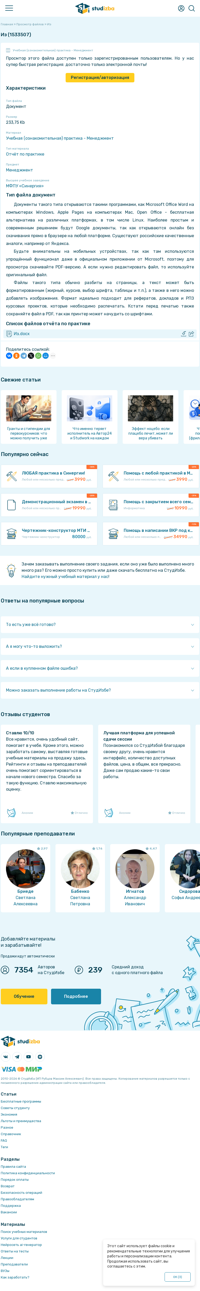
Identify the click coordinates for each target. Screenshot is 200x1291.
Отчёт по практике (25, 154)
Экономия (9, 1114)
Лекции (7, 1258)
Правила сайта (13, 1167)
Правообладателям (17, 1199)
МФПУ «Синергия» (25, 185)
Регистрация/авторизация (100, 77)
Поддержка (11, 1206)
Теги (4, 1147)
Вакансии (9, 1212)
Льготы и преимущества (21, 1121)
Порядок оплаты (15, 1180)
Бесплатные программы (21, 1101)
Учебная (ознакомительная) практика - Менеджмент (53, 50)
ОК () (177, 1277)
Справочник (11, 1134)
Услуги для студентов (19, 1238)
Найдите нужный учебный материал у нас (65, 576)
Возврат (8, 1186)
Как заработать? (15, 1277)
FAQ (4, 1140)
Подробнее (76, 996)
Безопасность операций (21, 1193)
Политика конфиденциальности (28, 1173)
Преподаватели (14, 1264)
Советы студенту (15, 1108)
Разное (7, 1127)
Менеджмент (19, 170)
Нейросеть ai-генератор (21, 1245)
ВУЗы (5, 1271)
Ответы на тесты (15, 1251)
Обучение (24, 996)
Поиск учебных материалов (24, 1232)
